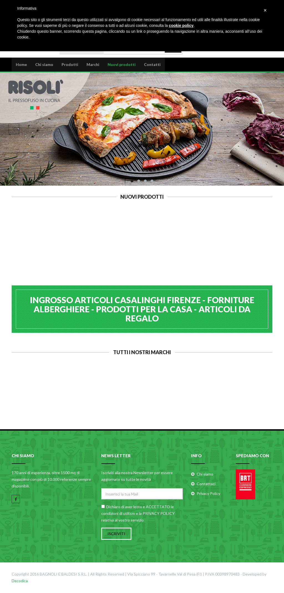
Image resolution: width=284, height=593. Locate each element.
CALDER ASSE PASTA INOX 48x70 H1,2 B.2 (88, 251)
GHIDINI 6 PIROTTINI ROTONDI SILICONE (142, 251)
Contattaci (206, 484)
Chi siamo (44, 64)
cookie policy (181, 25)
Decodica (20, 581)
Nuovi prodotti (122, 64)
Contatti (152, 64)
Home (21, 64)
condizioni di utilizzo (118, 514)
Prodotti (70, 64)
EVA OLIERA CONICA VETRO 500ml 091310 (195, 251)
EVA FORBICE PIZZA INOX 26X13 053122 (249, 251)
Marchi (93, 64)
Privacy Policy (208, 494)
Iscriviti (116, 534)
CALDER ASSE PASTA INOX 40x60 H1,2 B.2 (34, 251)
